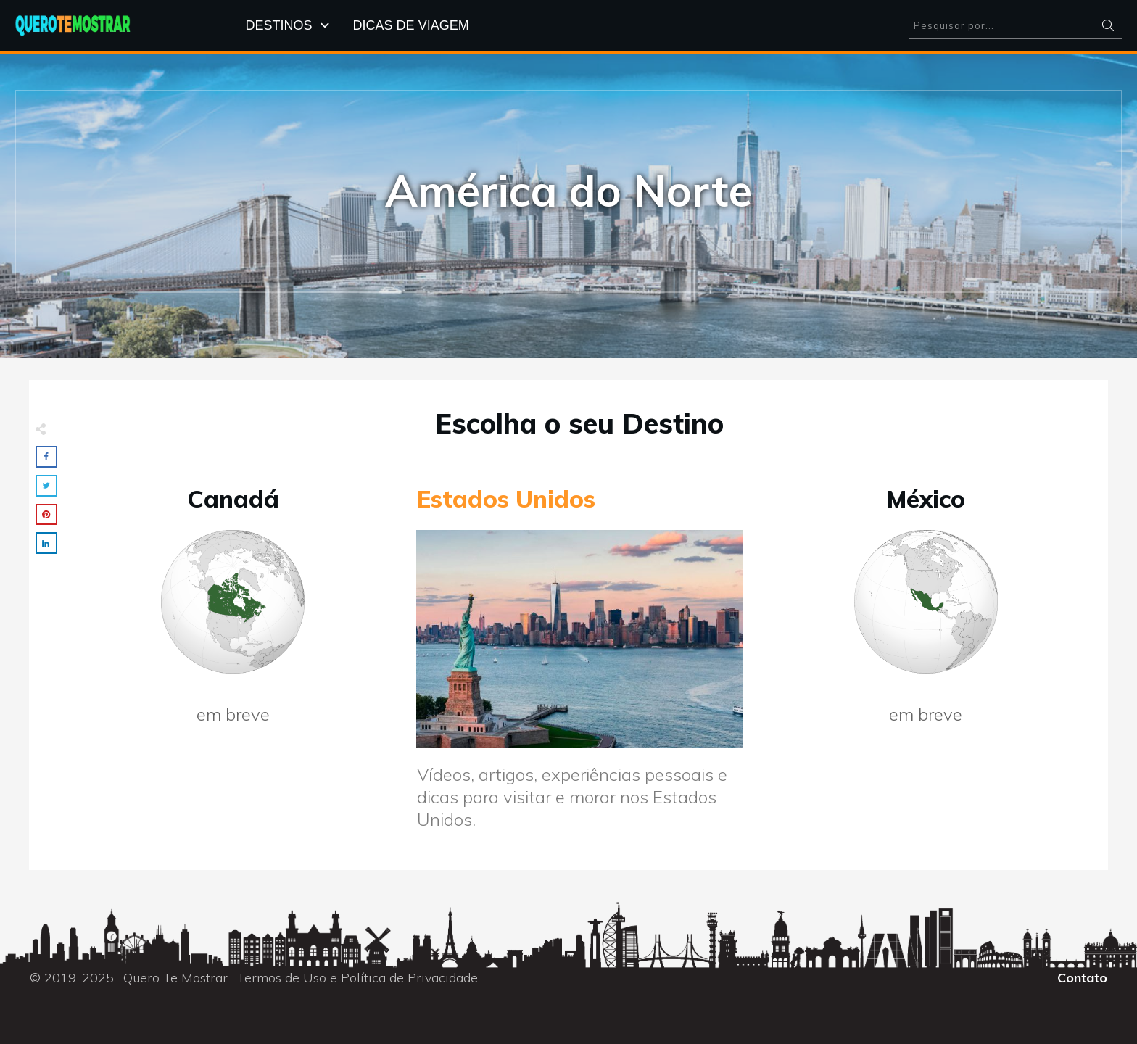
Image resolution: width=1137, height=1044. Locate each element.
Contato (1082, 977)
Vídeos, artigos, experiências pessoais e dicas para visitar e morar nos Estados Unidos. (572, 796)
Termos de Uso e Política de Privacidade (357, 977)
